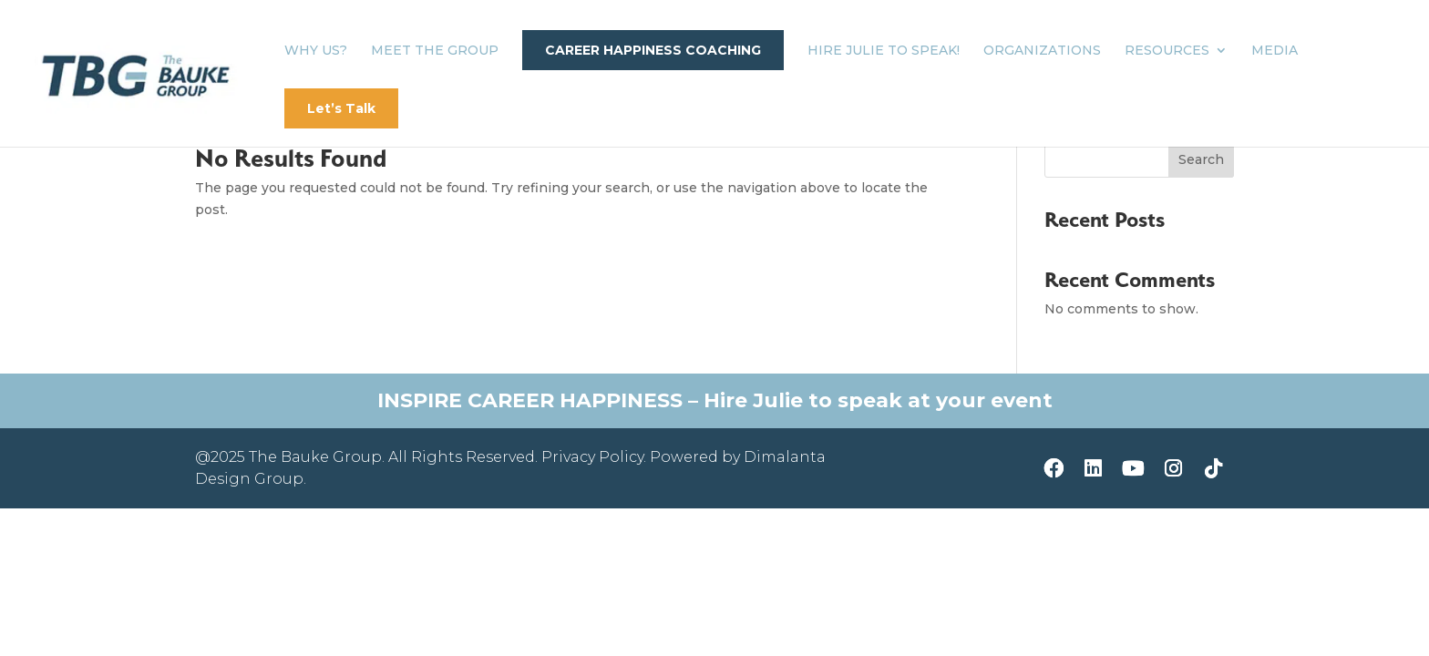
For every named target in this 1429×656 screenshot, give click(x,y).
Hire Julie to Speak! (883, 51)
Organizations (1042, 51)
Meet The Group (435, 51)
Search (1201, 159)
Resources (1167, 51)
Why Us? (315, 51)
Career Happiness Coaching (653, 50)
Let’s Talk (341, 108)
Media (1274, 51)
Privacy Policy (592, 457)
